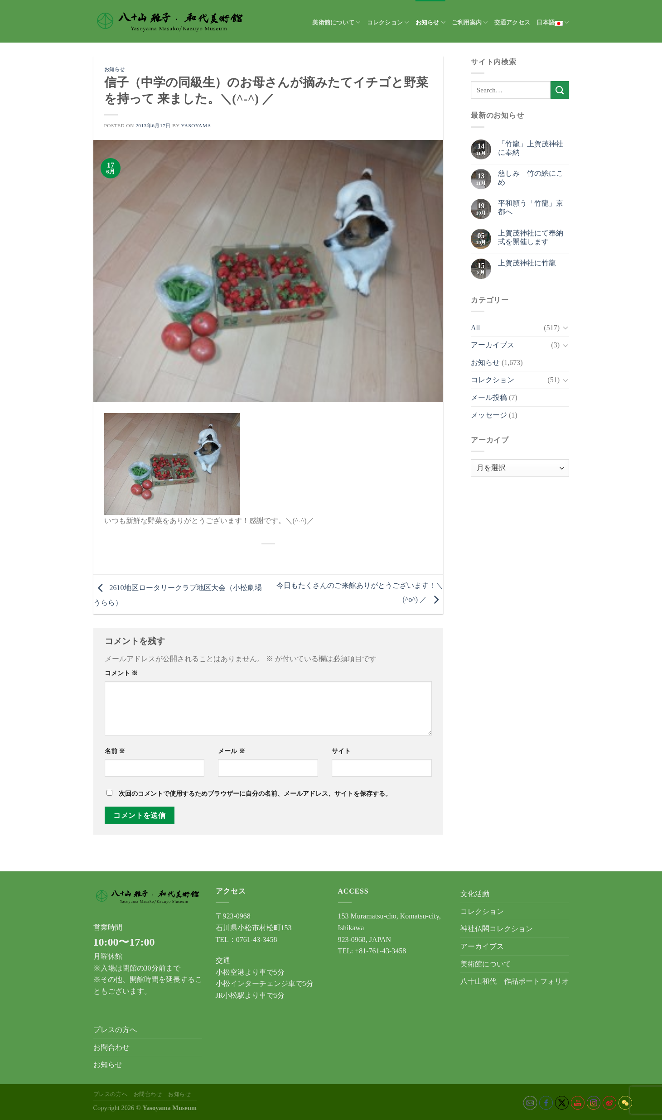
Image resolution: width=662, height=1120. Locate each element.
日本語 (552, 23)
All (475, 328)
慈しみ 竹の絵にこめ (530, 177)
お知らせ (430, 22)
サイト (341, 751)
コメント (121, 673)
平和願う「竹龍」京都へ (530, 207)
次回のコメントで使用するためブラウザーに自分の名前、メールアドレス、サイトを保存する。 (255, 793)
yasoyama (196, 125)
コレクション (388, 22)
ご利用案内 (470, 22)
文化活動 (474, 894)
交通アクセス (512, 22)
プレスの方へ (115, 1029)
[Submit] (560, 90)
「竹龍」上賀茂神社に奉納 (530, 148)
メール (231, 751)
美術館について (336, 22)
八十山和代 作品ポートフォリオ (514, 981)
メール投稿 (489, 397)
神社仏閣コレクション (496, 929)
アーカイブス (492, 345)
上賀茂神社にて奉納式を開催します (530, 237)
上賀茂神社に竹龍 (527, 263)
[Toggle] (565, 327)
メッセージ (489, 415)
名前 (115, 751)
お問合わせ (111, 1047)
